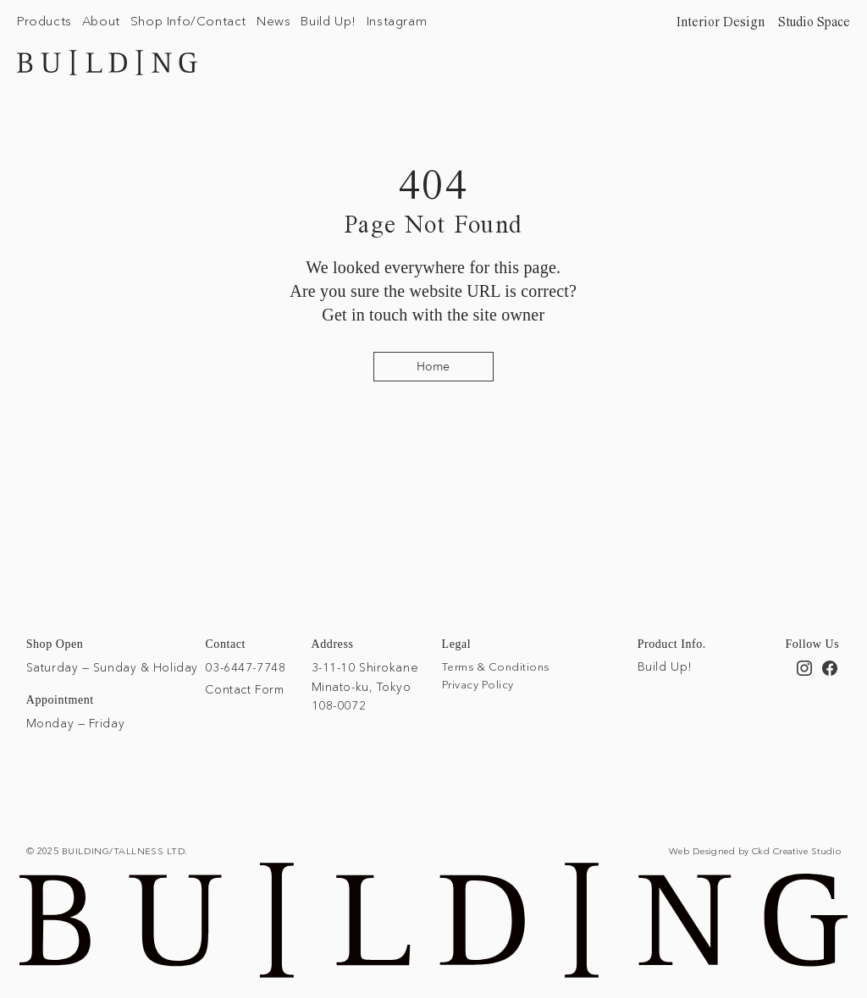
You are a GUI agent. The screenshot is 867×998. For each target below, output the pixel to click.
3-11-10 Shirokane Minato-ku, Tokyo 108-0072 (365, 686)
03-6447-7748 (245, 667)
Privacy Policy (478, 684)
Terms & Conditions (495, 666)
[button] (44, 21)
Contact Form (244, 689)
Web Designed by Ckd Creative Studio (755, 851)
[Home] (433, 366)
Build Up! (665, 666)
